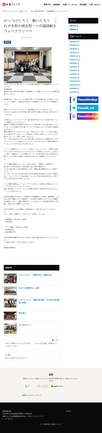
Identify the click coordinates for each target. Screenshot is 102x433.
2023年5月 (73, 42)
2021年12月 (74, 81)
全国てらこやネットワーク (31, 395)
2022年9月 (73, 63)
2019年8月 (73, 88)
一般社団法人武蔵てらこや (51, 424)
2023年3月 (73, 49)
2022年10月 (74, 60)
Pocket (68, 411)
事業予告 (47, 5)
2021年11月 (74, 85)
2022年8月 (73, 67)
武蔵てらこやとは (70, 5)
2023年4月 (73, 45)
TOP (3, 11)
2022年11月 (74, 56)
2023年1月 (73, 52)
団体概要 (83, 5)
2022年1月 (73, 78)
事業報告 (56, 5)
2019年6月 (73, 92)
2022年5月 (73, 70)
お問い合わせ (94, 5)
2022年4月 (73, 74)
